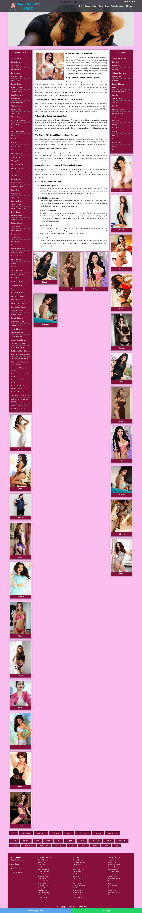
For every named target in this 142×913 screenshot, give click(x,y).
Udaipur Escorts (78, 890)
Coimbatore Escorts (79, 885)
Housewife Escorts (15, 868)
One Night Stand (117, 113)
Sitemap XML (83, 907)
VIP (13, 833)
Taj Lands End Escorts (18, 344)
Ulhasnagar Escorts (17, 186)
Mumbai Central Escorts (19, 303)
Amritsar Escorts (78, 881)
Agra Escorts (41, 864)
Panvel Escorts (16, 190)
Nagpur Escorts (112, 860)
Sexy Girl (115, 95)
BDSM (14, 845)
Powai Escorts (15, 73)
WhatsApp (106, 911)
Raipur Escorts (112, 881)
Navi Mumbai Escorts (18, 120)
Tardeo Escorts (16, 325)
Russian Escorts (14, 864)
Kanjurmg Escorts (17, 274)
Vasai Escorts (15, 172)
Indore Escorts (77, 897)
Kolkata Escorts (42, 897)
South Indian (116, 66)
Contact (87, 6)
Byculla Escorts (16, 150)
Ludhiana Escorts (78, 878)
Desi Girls (115, 120)
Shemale (26, 841)
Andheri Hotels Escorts (18, 340)
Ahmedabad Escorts (79, 869)
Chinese (108, 841)
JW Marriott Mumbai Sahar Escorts (20, 369)
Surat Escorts (77, 871)
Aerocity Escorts (42, 890)
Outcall (114, 150)
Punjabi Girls (116, 80)
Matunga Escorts (16, 161)
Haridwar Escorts (113, 874)
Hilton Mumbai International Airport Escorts (20, 363)
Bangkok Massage (118, 84)
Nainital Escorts (113, 869)
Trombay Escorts (16, 336)
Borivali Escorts (16, 84)
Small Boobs (59, 845)
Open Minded (41, 833)
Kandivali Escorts (16, 88)
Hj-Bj (72, 845)
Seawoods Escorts (17, 201)
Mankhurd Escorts (17, 333)
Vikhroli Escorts (16, 205)
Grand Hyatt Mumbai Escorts (20, 354)
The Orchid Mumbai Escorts (20, 395)
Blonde (48, 841)
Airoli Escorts (15, 227)
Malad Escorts (15, 80)
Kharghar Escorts (16, 194)
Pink (58, 841)
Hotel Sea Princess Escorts (19, 392)
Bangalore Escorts (43, 892)
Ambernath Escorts (17, 219)
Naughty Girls (112, 833)
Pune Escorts (77, 864)
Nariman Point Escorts (18, 307)
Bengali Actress (117, 77)
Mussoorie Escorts (113, 871)
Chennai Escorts (78, 860)
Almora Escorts (112, 876)
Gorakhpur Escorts (43, 876)
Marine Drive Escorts (18, 300)
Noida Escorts (41, 883)
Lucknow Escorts (42, 881)
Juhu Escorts (15, 66)
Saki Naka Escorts (17, 278)
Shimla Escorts (112, 888)
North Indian (116, 128)
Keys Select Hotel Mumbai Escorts (19, 400)
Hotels (107, 6)
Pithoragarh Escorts (114, 878)
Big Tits (69, 841)
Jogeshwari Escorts (17, 270)
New (116, 845)
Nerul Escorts (15, 241)
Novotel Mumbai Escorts (19, 405)
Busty (95, 845)
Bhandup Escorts (16, 117)
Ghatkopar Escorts (17, 102)
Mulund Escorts (16, 109)
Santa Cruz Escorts (17, 95)
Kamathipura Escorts (17, 322)
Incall (114, 146)
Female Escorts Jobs (117, 6)
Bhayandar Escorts (17, 168)
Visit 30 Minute (117, 99)
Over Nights (26, 833)
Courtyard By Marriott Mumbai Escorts (18, 387)
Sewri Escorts (15, 146)
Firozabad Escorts (43, 869)
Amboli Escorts (16, 263)
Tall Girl (115, 102)
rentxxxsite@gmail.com (35, 911)
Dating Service (28, 845)
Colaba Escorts (16, 69)
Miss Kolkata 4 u (72, 907)
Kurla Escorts (15, 99)
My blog (129, 6)
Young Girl (115, 139)
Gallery (94, 6)
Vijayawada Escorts (114, 892)
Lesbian (82, 841)
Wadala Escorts (16, 157)
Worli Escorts (15, 139)
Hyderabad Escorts (43, 895)
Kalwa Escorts (15, 212)
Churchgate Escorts (17, 259)
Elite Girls (115, 62)
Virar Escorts (15, 175)
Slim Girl (115, 106)
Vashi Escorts (15, 237)
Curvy (106, 845)
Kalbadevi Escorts (17, 318)
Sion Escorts (15, 128)
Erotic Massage (83, 833)
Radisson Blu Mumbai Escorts (18, 381)
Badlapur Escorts (16, 223)
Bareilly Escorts (42, 867)
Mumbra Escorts (16, 216)
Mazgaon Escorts (16, 153)
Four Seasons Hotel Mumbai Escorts (20, 375)
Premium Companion (119, 91)
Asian (14, 841)
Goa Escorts (76, 876)
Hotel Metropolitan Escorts (19, 409)
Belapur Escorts (16, 245)
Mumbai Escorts (42, 860)
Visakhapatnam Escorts (80, 867)
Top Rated (98, 833)
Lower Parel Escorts (17, 131)
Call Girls (115, 69)
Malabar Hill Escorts (17, 296)
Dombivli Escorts (16, 183)
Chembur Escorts (16, 106)
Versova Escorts (16, 256)
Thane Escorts (15, 113)
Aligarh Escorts (42, 874)
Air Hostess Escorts (15, 872)
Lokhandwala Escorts (18, 248)
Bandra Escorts (16, 62)
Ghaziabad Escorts (43, 885)
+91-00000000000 (129, 2)
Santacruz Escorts (16, 252)
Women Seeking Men (119, 58)
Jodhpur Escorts (78, 892)
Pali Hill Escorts (16, 267)
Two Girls (55, 833)
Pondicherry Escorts (114, 864)
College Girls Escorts (16, 860)
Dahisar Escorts (16, 234)
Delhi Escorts (41, 862)
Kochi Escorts (77, 895)
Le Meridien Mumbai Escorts (20, 351)
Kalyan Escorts (16, 179)
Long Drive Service (118, 109)
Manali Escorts (112, 890)
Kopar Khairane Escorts (18, 208)
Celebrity (115, 135)
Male (37, 841)
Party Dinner (44, 845)
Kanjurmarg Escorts (17, 281)
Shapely (83, 845)
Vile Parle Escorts (16, 91)
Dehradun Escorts (113, 867)
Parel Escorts (15, 142)
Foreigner (115, 131)
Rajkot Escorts (112, 885)
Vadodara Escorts (78, 874)
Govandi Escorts (16, 329)
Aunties (114, 117)
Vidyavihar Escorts (17, 285)
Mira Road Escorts (17, 164)
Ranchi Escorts (112, 895)
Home (81, 6)
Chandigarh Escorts (79, 862)
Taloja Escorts (15, 197)
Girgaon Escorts (16, 314)
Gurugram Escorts (43, 888)
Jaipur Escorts (77, 883)
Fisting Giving (116, 142)
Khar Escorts (15, 124)
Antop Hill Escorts (17, 311)
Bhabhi (114, 124)
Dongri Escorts (16, 289)
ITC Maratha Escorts (17, 347)
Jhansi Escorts (41, 878)
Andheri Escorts (16, 58)
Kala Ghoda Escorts (17, 292)
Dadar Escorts (15, 135)
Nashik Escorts (112, 862)
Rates (101, 6)
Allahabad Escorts (43, 871)
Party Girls (115, 88)
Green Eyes (95, 841)
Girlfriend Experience (119, 73)
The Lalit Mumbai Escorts (19, 358)
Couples (68, 833)
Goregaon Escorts (16, 77)
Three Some (121, 841)
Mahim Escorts (16, 230)
